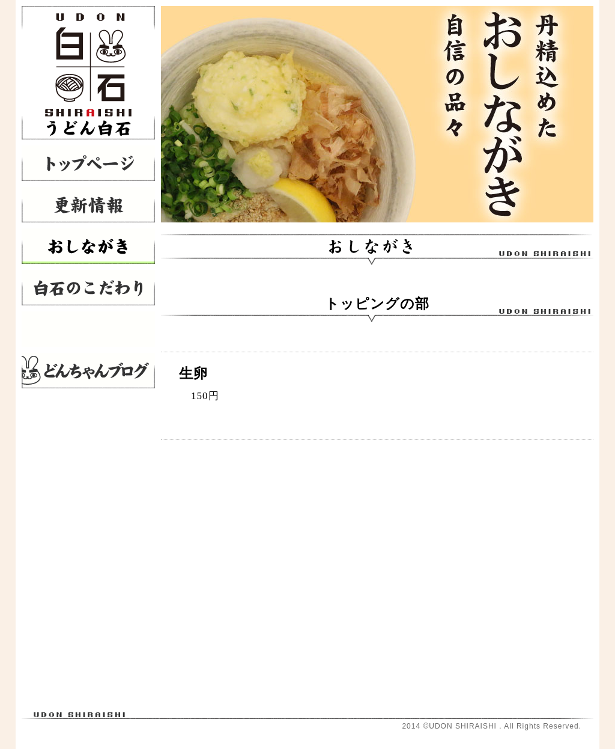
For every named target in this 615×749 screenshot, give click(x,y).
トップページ (88, 163)
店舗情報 (88, 329)
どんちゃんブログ (88, 370)
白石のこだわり (88, 287)
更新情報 (88, 204)
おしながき (88, 246)
